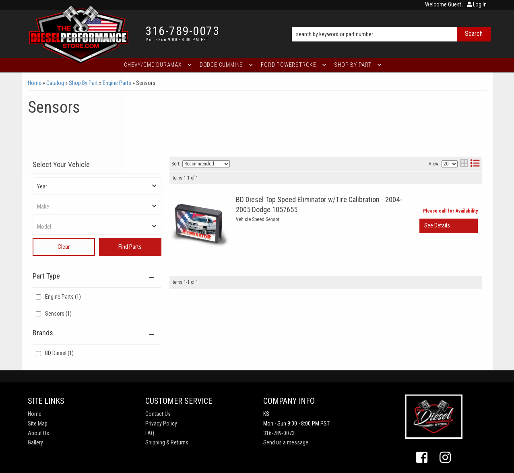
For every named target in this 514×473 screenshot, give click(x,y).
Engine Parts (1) (63, 296)
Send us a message (285, 442)
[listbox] (97, 186)
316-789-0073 (279, 433)
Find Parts (130, 246)
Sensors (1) (58, 313)
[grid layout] (464, 164)
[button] (391, 23)
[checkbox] (38, 353)
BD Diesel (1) (59, 353)
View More (448, 226)
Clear (64, 246)
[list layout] (475, 164)
